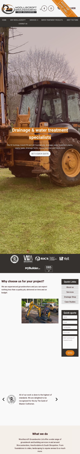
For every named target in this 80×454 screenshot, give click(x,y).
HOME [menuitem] (4, 20)
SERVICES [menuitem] (33, 20)
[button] (44, 8)
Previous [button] (3, 399)
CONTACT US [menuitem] (23, 24)
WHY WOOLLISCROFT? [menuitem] (18, 20)
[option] (40, 9)
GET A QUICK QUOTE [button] (40, 154)
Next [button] (56, 399)
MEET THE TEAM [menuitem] (72, 20)
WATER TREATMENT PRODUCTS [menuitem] (52, 20)
